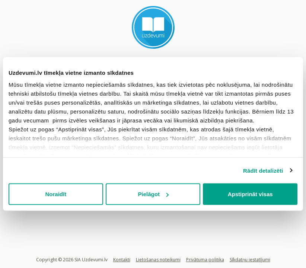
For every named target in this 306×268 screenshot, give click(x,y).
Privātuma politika (205, 259)
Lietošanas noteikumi (158, 259)
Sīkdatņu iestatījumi (250, 259)
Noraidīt (55, 194)
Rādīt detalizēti (263, 170)
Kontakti (121, 259)
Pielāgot (153, 194)
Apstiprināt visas (250, 194)
